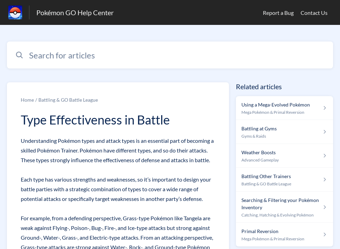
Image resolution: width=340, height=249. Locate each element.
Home (27, 100)
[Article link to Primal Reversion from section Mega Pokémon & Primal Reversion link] (284, 235)
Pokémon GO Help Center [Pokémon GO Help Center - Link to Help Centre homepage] (75, 12)
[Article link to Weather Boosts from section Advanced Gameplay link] (284, 156)
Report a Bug (278, 12)
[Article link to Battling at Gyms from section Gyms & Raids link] (284, 132)
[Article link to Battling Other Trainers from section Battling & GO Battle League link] (284, 180)
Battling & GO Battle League (68, 100)
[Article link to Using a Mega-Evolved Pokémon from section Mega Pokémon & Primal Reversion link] (284, 108)
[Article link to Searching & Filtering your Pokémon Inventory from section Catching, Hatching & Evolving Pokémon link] (284, 207)
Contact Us (314, 12)
